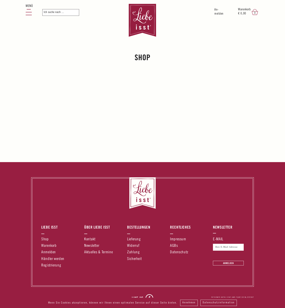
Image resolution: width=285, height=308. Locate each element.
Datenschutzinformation (219, 303)
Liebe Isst (49, 227)
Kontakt (89, 239)
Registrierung (51, 265)
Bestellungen (138, 227)
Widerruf (133, 246)
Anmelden (48, 252)
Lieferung (134, 239)
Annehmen (189, 303)
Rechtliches (180, 227)
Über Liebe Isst (97, 227)
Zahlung (133, 252)
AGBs (174, 246)
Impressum (178, 239)
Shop (45, 239)
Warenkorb (49, 246)
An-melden (218, 11)
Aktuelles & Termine (98, 252)
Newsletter (91, 246)
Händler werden (52, 259)
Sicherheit (134, 259)
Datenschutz (179, 252)
